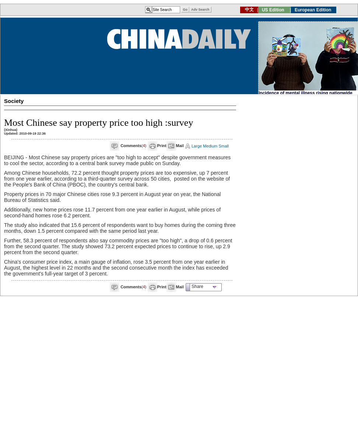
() (133, 145)
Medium (210, 146)
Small (223, 146)
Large (197, 146)
